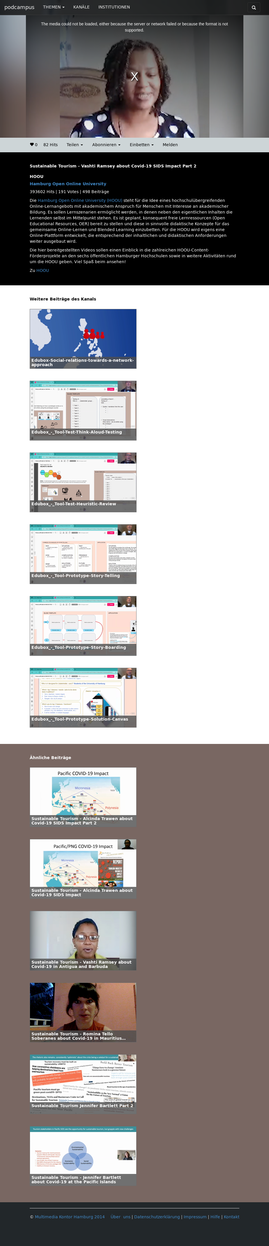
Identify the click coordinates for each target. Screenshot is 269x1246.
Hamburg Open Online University (68, 183)
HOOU (42, 270)
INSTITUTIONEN (114, 7)
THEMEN (54, 7)
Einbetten (142, 144)
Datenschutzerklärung (157, 1216)
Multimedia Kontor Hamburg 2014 (70, 1216)
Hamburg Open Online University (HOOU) (80, 200)
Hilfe (215, 1216)
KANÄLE (81, 7)
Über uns (120, 1216)
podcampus (19, 7)
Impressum (195, 1216)
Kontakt (231, 1216)
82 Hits (50, 144)
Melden (170, 144)
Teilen (75, 144)
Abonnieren (106, 144)
